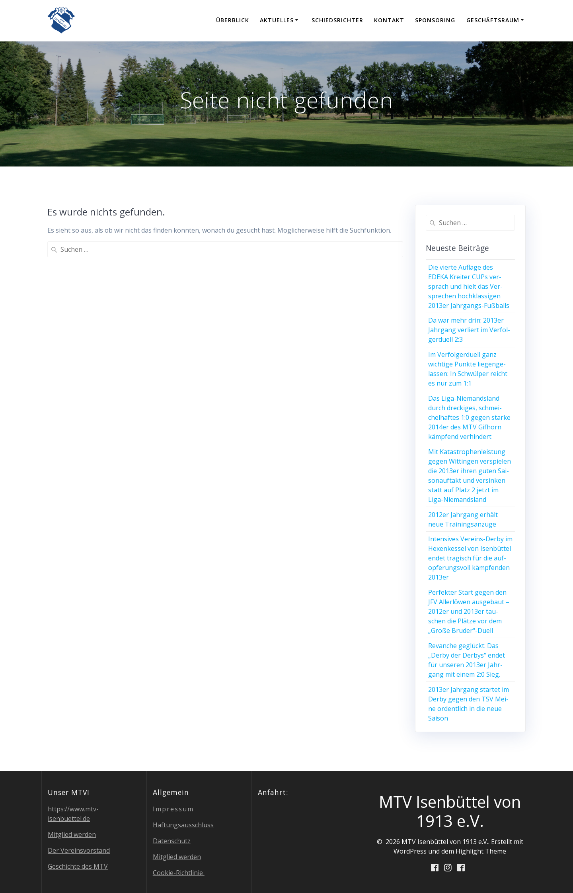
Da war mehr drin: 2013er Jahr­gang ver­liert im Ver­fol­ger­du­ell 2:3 (469, 330)
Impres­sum (173, 809)
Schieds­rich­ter (337, 20)
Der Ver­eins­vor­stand (79, 850)
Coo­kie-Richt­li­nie (179, 872)
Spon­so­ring (435, 20)
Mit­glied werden (72, 834)
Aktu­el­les (277, 20)
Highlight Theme (481, 851)
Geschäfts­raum (492, 20)
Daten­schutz (172, 840)
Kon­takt (389, 20)
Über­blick (232, 20)
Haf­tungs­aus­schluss (183, 825)
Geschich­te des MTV (78, 866)
